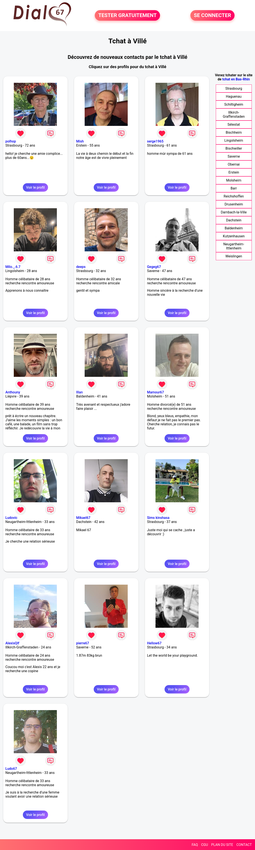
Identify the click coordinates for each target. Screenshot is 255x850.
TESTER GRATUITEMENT (127, 16)
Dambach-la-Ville (234, 212)
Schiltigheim (233, 104)
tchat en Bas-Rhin (236, 79)
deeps (81, 267)
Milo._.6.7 (12, 267)
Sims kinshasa (158, 518)
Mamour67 (155, 392)
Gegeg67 (154, 267)
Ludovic (11, 518)
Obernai (234, 164)
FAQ (195, 845)
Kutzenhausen (234, 236)
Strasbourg (233, 88)
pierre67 (82, 643)
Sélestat (233, 124)
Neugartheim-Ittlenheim (233, 246)
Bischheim (234, 132)
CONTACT (244, 845)
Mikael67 (83, 518)
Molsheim (233, 180)
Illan (79, 392)
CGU (204, 845)
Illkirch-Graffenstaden (234, 114)
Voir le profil (35, 187)
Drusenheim (233, 204)
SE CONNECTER (212, 16)
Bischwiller (233, 148)
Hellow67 (154, 643)
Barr (233, 188)
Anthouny (12, 392)
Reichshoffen (234, 196)
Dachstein (233, 220)
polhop (10, 141)
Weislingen (233, 256)
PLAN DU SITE (222, 845)
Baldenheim (234, 228)
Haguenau (234, 96)
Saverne (234, 156)
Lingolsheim (233, 140)
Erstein (234, 172)
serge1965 (155, 141)
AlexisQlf (12, 643)
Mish (80, 141)
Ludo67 (11, 769)
